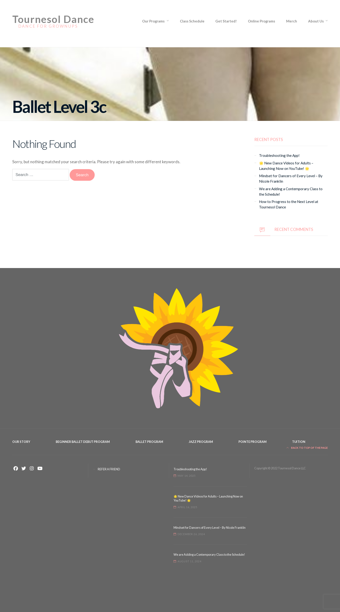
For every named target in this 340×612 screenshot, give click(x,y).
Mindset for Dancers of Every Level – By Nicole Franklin (210, 527)
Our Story (21, 442)
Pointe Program (252, 442)
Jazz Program (201, 442)
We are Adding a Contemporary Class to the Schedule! (209, 554)
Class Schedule (192, 21)
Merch (291, 21)
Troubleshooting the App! (279, 155)
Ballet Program (149, 442)
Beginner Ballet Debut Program (83, 442)
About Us (316, 21)
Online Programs (261, 21)
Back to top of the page (307, 447)
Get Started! (226, 21)
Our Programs (153, 21)
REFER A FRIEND (109, 469)
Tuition (298, 442)
